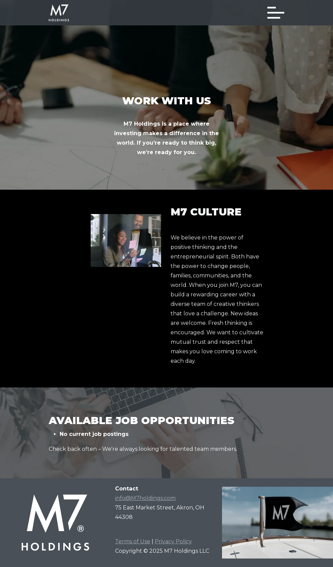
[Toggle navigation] (275, 12)
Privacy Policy (173, 541)
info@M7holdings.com (145, 498)
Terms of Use (132, 541)
